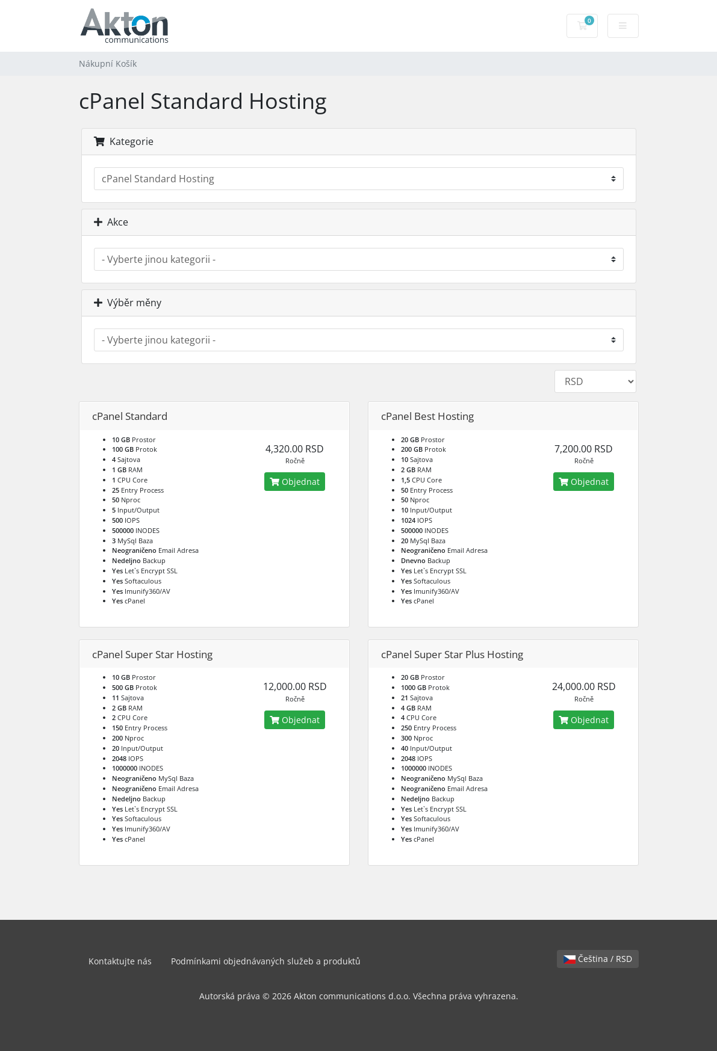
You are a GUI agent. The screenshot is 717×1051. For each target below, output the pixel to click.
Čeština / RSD (597, 958)
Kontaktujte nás (120, 961)
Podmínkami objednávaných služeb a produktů (266, 961)
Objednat (295, 481)
